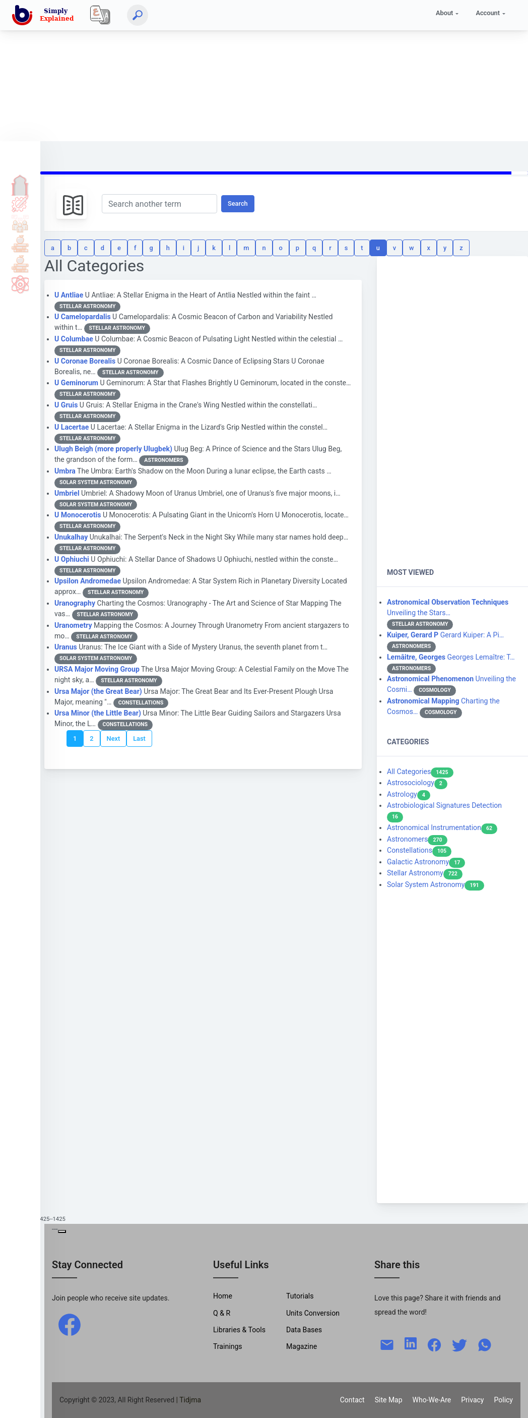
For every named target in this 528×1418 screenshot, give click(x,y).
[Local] (100, 15)
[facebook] (69, 1324)
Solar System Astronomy (435, 884)
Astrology (408, 794)
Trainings (227, 1346)
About (444, 13)
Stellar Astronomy (425, 873)
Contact (352, 1400)
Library (20, 263)
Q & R (221, 1313)
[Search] (137, 15)
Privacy (472, 1400)
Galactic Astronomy (426, 862)
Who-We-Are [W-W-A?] (432, 1400)
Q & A (20, 223)
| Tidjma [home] (189, 1400)
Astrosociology (417, 783)
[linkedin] (411, 1342)
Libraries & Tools (239, 1330)
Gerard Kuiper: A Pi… (445, 635)
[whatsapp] (484, 1344)
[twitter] (459, 1344)
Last (139, 738)
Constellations (419, 850)
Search (238, 203)
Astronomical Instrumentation (442, 827)
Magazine (301, 1346)
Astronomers (417, 839)
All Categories (420, 771)
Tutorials (20, 203)
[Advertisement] (260, 70)
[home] (45, 15)
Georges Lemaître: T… (451, 657)
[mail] (386, 1344)
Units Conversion (313, 1313)
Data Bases (304, 1330)
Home (20, 183)
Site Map (389, 1400)
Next (113, 738)
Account (488, 13)
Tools (20, 243)
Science (20, 283)
